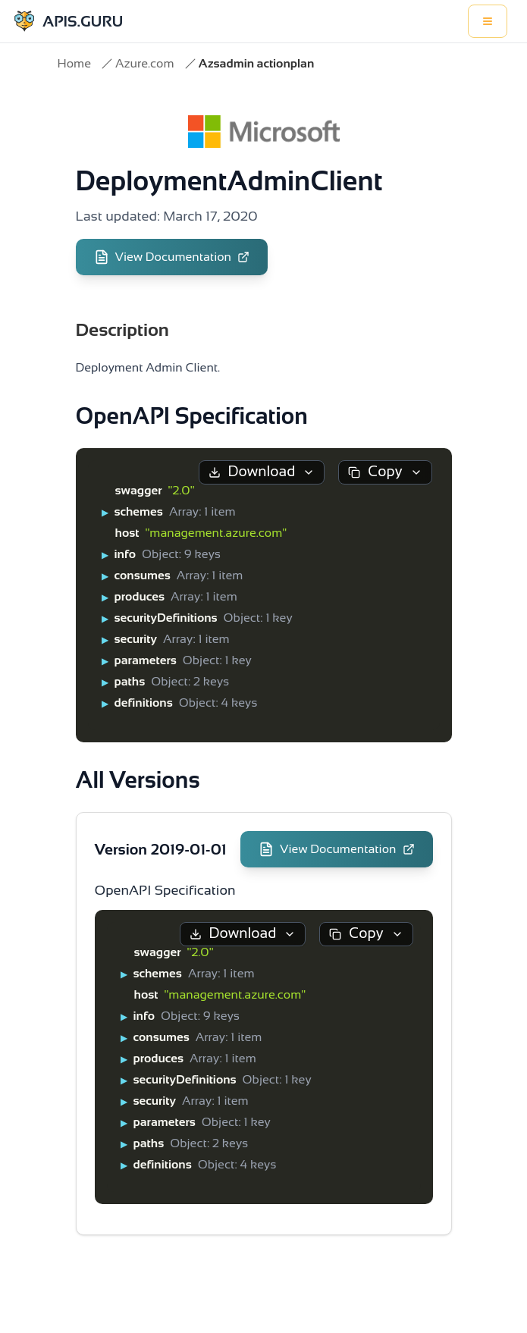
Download (262, 471)
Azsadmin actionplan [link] (257, 63)
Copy (385, 471)
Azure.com (144, 63)
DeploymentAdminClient (229, 180)
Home (74, 63)
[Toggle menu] (487, 21)
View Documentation (172, 257)
